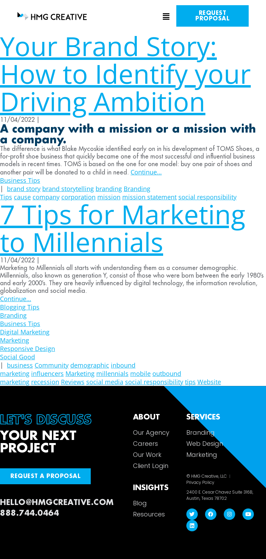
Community (52, 365)
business (20, 365)
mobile (140, 373)
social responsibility (154, 382)
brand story (24, 188)
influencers (47, 373)
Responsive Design (27, 348)
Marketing (14, 340)
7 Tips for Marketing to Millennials (122, 228)
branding (109, 188)
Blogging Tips (19, 307)
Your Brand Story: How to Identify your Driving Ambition (125, 73)
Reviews (73, 382)
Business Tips (20, 180)
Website (209, 382)
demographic (89, 365)
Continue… (146, 172)
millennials (112, 373)
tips (190, 382)
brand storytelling (68, 188)
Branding (13, 315)
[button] (133, 16)
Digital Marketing (25, 332)
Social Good (17, 357)
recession (45, 382)
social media (104, 382)
